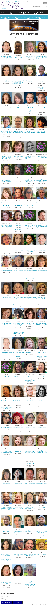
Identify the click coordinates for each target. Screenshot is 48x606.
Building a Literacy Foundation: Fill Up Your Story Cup (41, 157)
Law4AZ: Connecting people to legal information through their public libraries (6, 226)
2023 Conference (18, 1)
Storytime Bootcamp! (41, 554)
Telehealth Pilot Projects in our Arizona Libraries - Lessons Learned (30, 272)
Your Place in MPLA (6, 248)
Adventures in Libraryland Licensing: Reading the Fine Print (6, 57)
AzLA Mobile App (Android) (6, 602)
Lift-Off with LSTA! (18, 57)
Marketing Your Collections (6, 427)
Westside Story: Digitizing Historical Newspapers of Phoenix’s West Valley (41, 132)
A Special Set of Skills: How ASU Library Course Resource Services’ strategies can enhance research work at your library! (41, 355)
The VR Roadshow (41, 376)
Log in (45, 3)
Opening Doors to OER (18, 179)
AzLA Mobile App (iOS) (17, 602)
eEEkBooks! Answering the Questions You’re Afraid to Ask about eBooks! (30, 132)
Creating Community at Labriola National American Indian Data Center (18, 204)
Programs (25, 1)
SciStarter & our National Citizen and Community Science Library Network (6, 180)
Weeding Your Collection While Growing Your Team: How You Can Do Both (41, 298)
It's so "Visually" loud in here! (6, 270)
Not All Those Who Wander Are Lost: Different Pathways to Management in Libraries (41, 226)
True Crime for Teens (18, 229)
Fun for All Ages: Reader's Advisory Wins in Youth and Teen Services (41, 180)
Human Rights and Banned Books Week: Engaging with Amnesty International (30, 180)
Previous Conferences (9, 1)
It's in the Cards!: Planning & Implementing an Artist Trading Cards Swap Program (18, 324)
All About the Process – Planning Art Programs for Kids (30, 581)
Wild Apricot (38, 604)
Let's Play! (18, 107)
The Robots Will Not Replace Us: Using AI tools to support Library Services (6, 204)
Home (2, 1)
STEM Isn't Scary (18, 225)
